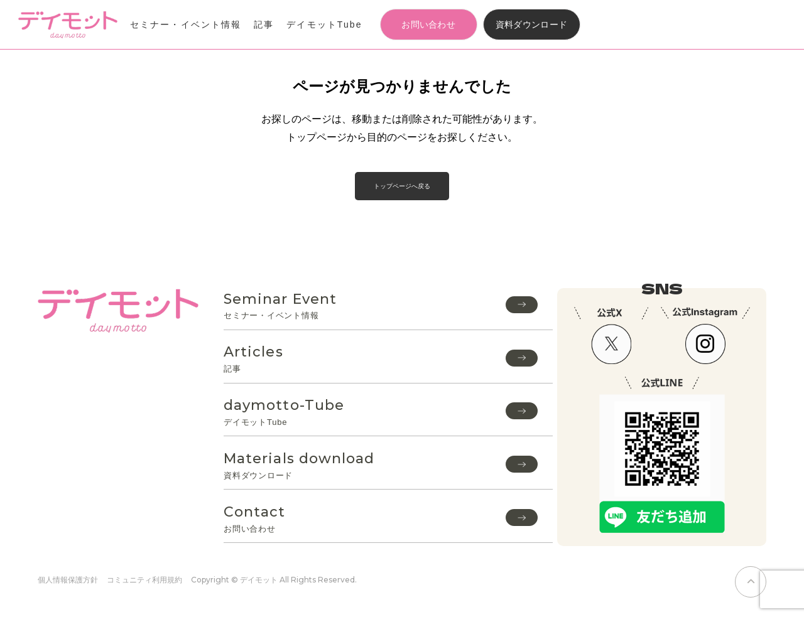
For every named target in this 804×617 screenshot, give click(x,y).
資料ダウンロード (532, 24)
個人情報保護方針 (68, 579)
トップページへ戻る (402, 186)
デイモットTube (324, 24)
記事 (264, 24)
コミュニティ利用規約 (144, 579)
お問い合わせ (428, 24)
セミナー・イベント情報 (185, 24)
